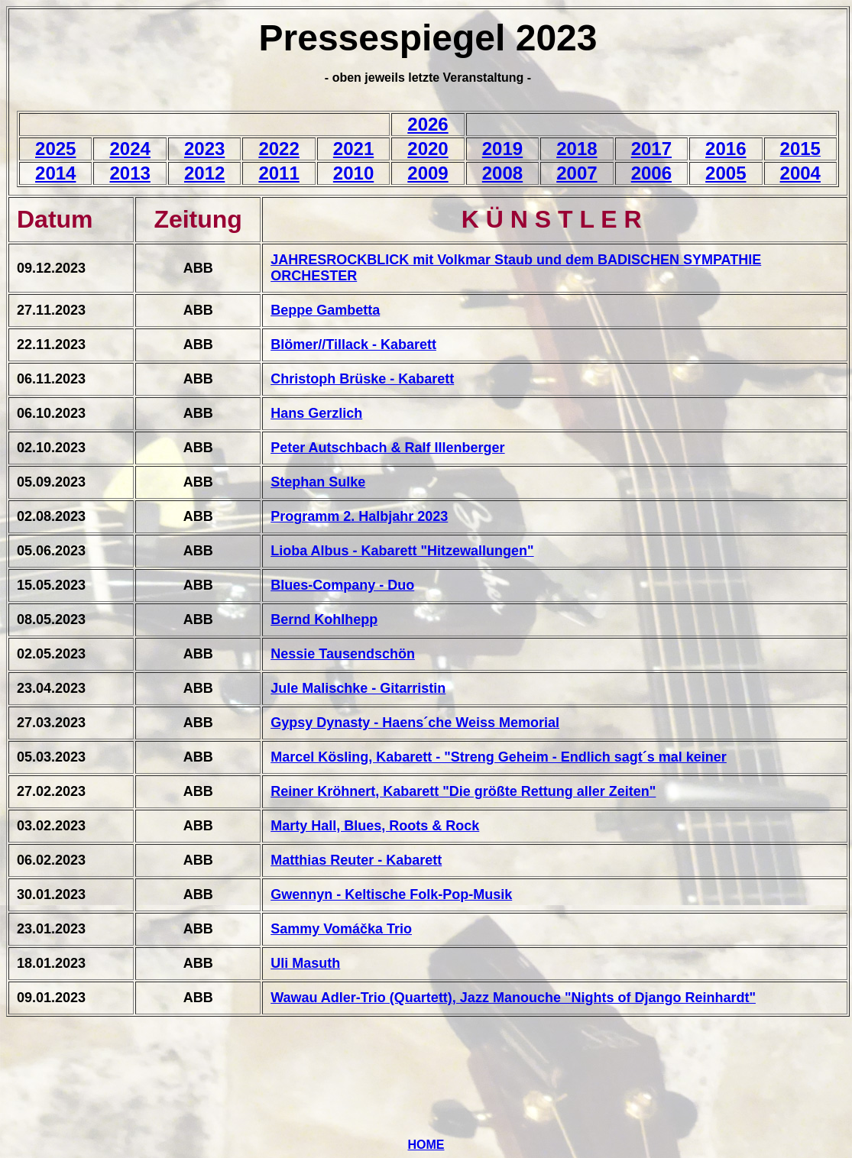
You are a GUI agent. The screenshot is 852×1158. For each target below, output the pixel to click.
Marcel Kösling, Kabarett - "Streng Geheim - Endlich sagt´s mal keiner (499, 757)
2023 (204, 148)
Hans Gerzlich (316, 413)
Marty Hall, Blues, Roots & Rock (375, 825)
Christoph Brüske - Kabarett (362, 379)
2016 (725, 148)
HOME (426, 1144)
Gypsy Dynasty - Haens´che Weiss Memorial (415, 722)
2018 (576, 148)
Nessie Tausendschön (343, 653)
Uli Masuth (305, 963)
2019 (502, 148)
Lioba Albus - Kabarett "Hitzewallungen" (402, 550)
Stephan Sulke (318, 482)
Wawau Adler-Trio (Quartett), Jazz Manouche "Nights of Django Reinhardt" (513, 997)
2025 (55, 148)
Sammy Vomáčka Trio (341, 928)
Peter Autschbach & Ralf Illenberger (387, 447)
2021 (353, 148)
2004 (800, 173)
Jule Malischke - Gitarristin (358, 688)
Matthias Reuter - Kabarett (356, 860)
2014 (55, 173)
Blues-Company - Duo (342, 585)
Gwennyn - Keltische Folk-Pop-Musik (391, 894)
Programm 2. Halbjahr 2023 (359, 516)
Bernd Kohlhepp (324, 619)
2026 (427, 124)
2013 (129, 173)
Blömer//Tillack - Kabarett (353, 344)
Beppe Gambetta (325, 310)
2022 (278, 148)
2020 (427, 148)
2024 (129, 148)
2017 (651, 148)
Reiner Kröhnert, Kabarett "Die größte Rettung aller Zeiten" (463, 791)
